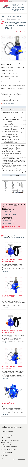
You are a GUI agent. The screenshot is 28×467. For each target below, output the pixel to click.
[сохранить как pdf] (24, 31)
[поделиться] (16, 31)
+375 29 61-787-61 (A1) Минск (9, 224)
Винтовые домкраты (11, 16)
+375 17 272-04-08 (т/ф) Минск (10, 221)
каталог (4, 1)
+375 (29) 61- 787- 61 (18, 9)
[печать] (20, 31)
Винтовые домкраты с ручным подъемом (11, 17)
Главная (3, 16)
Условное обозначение (8, 103)
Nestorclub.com (21, 459)
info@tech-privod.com (18, 11)
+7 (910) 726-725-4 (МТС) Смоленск (11, 215)
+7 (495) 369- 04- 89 (17, 4)
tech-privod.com (5, 455)
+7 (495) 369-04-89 (6, 212)
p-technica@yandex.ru (6, 452)
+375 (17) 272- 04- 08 (18, 7)
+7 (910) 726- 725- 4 (17, 6)
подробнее (5, 271)
